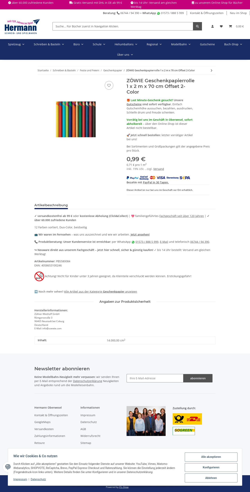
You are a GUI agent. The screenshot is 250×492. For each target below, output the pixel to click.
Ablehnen (210, 478)
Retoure (39, 443)
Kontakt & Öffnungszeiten (207, 13)
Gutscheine (134, 104)
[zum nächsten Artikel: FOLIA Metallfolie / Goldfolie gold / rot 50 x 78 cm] (211, 70)
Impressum (87, 415)
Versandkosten (44, 429)
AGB (83, 429)
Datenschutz (88, 422)
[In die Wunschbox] (109, 85)
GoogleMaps (42, 422)
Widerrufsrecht (90, 436)
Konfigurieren (210, 468)
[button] (212, 26)
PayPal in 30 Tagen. (156, 182)
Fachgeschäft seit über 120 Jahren (181, 216)
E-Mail (164, 242)
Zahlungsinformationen (49, 436)
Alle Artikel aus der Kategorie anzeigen (100, 291)
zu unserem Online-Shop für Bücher (219, 2)
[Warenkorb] (236, 26)
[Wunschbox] (221, 26)
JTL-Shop (124, 487)
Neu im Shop (238, 13)
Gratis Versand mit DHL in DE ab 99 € (98, 2)
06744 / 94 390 (128, 13)
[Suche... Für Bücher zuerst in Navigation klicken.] (123, 26)
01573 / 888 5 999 (170, 13)
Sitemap (85, 443)
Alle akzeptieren (210, 457)
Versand (158, 169)
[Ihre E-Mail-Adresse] (155, 378)
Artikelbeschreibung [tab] (51, 205)
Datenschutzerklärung (87, 381)
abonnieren (198, 378)
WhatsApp (149, 13)
